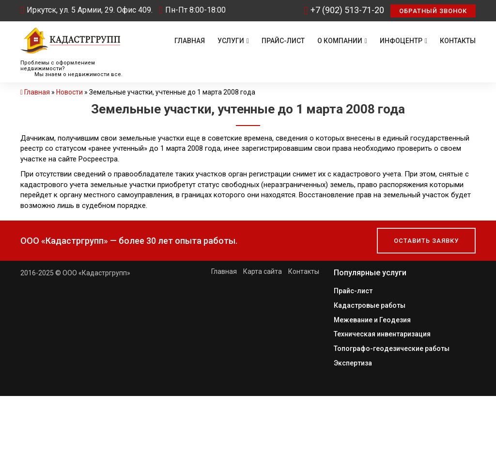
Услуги (233, 41)
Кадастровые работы (369, 305)
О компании (342, 41)
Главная (189, 41)
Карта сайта (262, 271)
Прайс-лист (283, 41)
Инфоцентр (403, 41)
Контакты (458, 41)
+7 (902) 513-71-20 (344, 10)
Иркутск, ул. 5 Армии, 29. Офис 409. (86, 10)
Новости (69, 92)
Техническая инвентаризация (382, 333)
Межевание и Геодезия (372, 319)
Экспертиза (353, 361)
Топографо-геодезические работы (392, 347)
